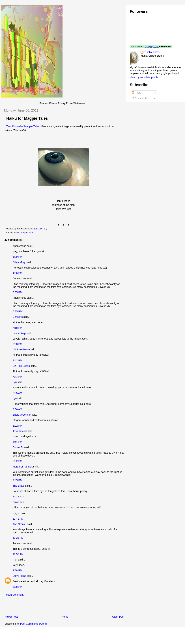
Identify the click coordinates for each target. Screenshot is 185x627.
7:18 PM (17, 327)
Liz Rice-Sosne (21, 349)
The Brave (18, 485)
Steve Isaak (19, 575)
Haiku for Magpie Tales (27, 118)
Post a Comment (14, 594)
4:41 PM (17, 441)
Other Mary (19, 262)
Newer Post (11, 616)
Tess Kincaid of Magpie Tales (22, 126)
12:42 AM (18, 518)
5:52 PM (17, 461)
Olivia (16, 502)
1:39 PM (17, 256)
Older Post (118, 616)
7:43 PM (17, 376)
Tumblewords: (152, 52)
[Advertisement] (43, 606)
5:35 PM (17, 292)
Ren (15, 559)
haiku (16, 232)
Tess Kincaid (20, 431)
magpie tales (27, 232)
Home (65, 616)
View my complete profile (144, 77)
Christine (18, 316)
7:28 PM (17, 344)
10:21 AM (18, 537)
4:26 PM (17, 273)
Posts (136, 92)
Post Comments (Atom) (33, 623)
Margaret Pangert (23, 466)
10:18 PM (18, 496)
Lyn (15, 382)
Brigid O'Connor (22, 414)
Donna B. (18, 447)
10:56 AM (18, 554)
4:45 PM (17, 480)
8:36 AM (17, 409)
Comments (139, 98)
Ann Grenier (19, 524)
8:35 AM (17, 393)
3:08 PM (17, 586)
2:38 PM (17, 570)
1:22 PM (17, 425)
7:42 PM (17, 360)
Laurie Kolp (19, 333)
